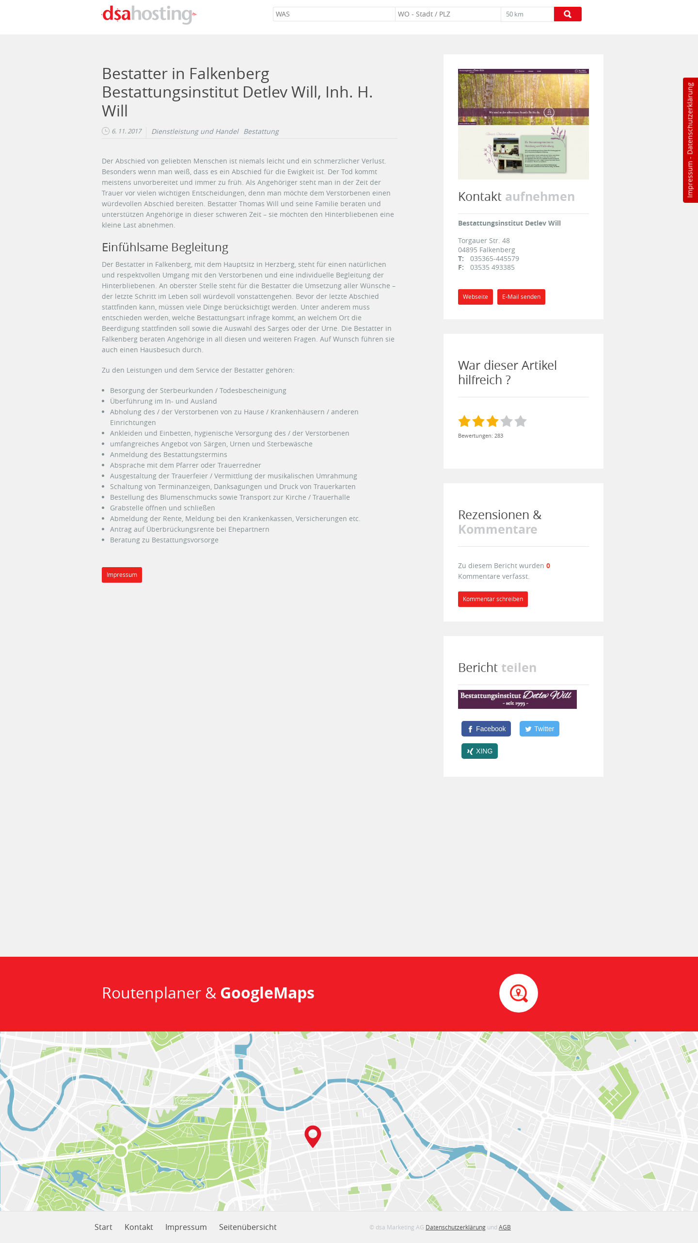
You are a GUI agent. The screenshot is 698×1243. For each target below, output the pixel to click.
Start (103, 1227)
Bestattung (261, 131)
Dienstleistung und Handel (194, 131)
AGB (505, 1227)
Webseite (475, 296)
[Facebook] (486, 728)
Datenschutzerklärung (689, 118)
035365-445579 (494, 258)
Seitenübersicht (248, 1227)
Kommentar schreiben (493, 599)
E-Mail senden (521, 296)
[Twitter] (539, 728)
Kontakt (139, 1227)
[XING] (479, 751)
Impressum (689, 179)
